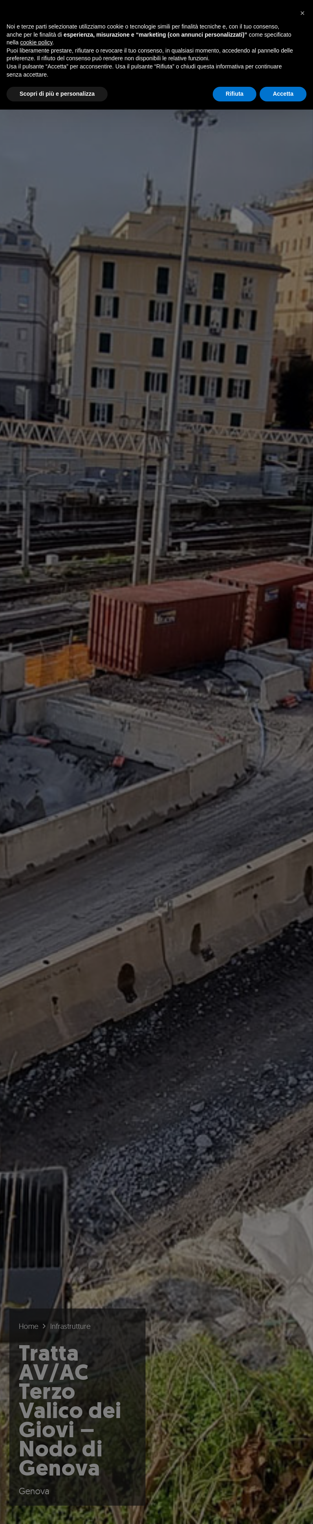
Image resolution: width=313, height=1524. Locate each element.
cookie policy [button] (36, 42)
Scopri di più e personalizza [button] (57, 93)
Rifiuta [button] (235, 93)
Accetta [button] (283, 93)
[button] (302, 13)
